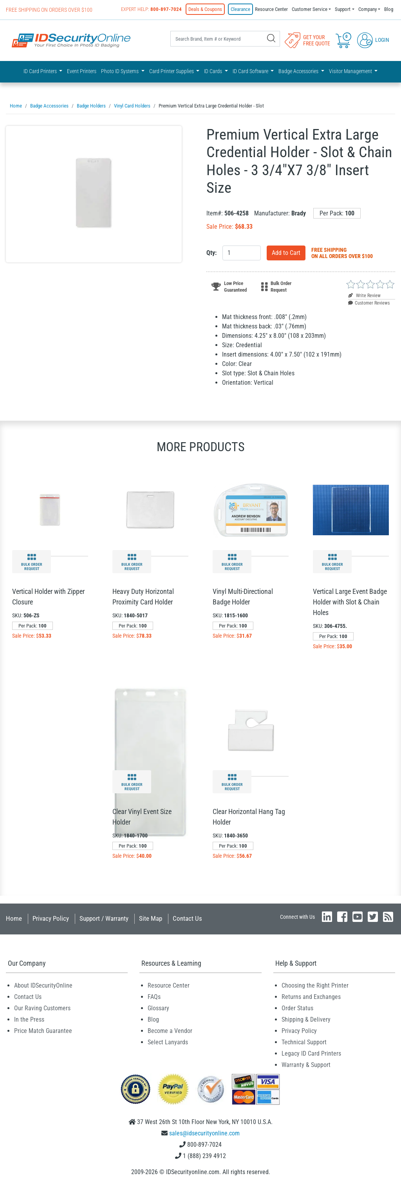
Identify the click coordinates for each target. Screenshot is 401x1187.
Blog (388, 9)
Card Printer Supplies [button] (172, 71)
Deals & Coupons (205, 9)
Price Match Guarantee (43, 1031)
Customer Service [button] (309, 9)
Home (14, 918)
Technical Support (304, 1042)
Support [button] (342, 9)
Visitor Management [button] (351, 71)
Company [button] (367, 9)
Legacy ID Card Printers (311, 1053)
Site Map (150, 918)
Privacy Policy (51, 918)
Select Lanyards (168, 1042)
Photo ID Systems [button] (120, 71)
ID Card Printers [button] (40, 71)
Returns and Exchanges (311, 997)
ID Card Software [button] (251, 71)
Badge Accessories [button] (299, 71)
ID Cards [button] (213, 71)
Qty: (211, 252)
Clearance (240, 9)
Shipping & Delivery (306, 1019)
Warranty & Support (306, 1065)
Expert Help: (151, 9)
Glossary (158, 1008)
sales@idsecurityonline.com (204, 1133)
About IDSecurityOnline (43, 985)
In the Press (29, 1019)
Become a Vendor (170, 1031)
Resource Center (271, 9)
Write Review (364, 295)
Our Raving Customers (42, 1008)
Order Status (297, 1008)
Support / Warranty (103, 918)
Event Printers (81, 71)
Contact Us (187, 918)
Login (373, 40)
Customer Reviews (369, 303)
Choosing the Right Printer (315, 985)
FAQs (154, 997)
